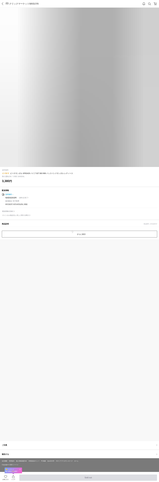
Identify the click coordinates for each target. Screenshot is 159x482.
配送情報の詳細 (7, 211)
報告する (79, 454)
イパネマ (5, 173)
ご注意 (79, 445)
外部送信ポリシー (34, 461)
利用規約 (11, 461)
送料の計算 (23, 198)
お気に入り (5, 479)
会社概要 (4, 461)
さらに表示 (81, 234)
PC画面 (43, 461)
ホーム (76, 461)
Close (20, 469)
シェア (13, 479)
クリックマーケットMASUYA (24, 3)
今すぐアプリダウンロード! (64, 461)
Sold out (88, 479)
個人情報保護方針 (21, 461)
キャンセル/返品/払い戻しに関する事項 (15, 215)
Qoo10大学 (50, 461)
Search (149, 4)
